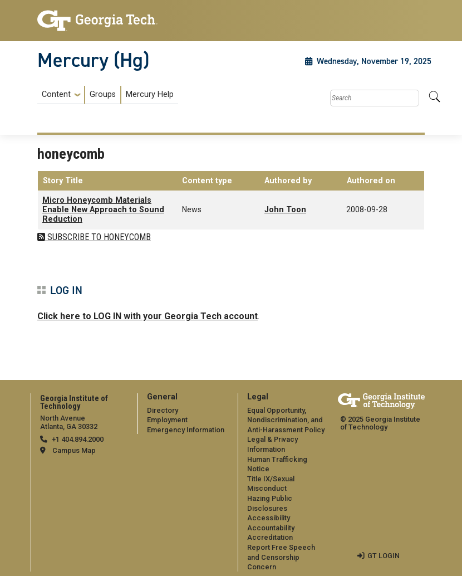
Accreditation (270, 537)
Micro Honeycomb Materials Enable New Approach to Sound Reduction (103, 210)
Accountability (270, 528)
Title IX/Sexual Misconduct (270, 484)
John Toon (285, 209)
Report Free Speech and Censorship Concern (281, 557)
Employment (167, 420)
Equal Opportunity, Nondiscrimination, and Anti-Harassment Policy (286, 420)
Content (56, 94)
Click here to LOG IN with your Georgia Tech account (147, 316)
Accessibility (268, 518)
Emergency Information (185, 430)
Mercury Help (150, 94)
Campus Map (74, 450)
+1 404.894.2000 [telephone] (78, 439)
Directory (162, 410)
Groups (103, 94)
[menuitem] (107, 95)
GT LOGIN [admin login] (383, 555)
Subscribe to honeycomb (98, 237)
